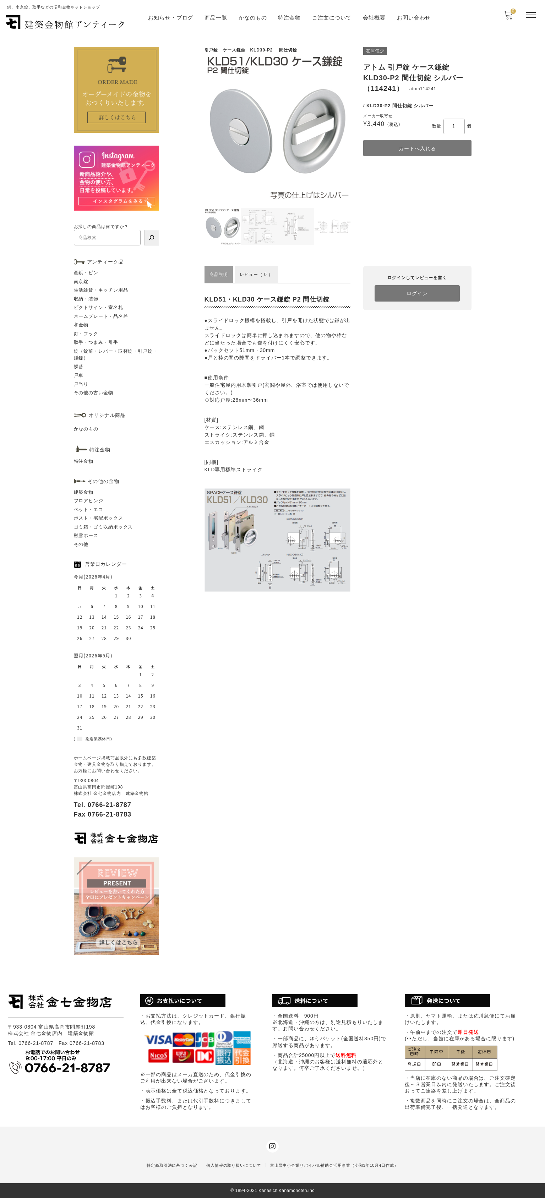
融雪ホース (86, 535)
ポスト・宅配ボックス (98, 518)
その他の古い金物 (93, 392)
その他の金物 (103, 481)
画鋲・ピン (86, 272)
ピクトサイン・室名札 (98, 307)
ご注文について (331, 18)
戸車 (79, 375)
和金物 (81, 324)
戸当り (81, 384)
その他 (81, 544)
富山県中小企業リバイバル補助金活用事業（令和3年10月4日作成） (334, 1165)
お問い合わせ (414, 18)
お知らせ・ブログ (170, 18)
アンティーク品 (105, 262)
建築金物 (84, 492)
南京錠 (81, 281)
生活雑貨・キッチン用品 (101, 290)
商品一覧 (216, 18)
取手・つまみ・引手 (96, 342)
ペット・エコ (88, 509)
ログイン (417, 293)
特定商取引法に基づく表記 (172, 1165)
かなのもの (253, 18)
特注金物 (289, 18)
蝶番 (79, 366)
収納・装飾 (86, 299)
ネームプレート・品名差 (101, 316)
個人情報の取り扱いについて (233, 1165)
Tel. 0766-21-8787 (102, 804)
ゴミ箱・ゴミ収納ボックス (103, 527)
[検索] (151, 237)
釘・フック (86, 333)
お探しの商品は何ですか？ (101, 226)
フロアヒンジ (88, 500)
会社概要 (374, 18)
